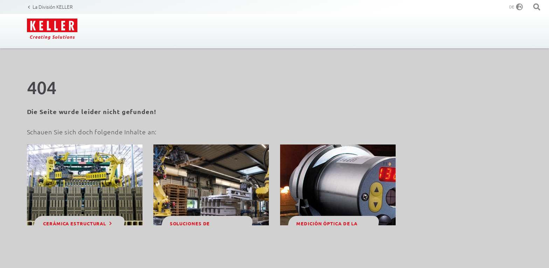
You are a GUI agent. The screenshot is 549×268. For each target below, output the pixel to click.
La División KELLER (53, 6)
